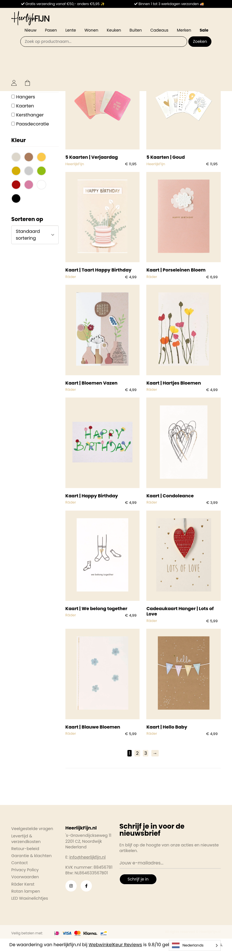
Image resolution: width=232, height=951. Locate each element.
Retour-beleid (25, 848)
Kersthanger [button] (30, 115)
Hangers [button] (25, 97)
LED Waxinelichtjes (29, 898)
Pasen (51, 30)
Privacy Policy (25, 870)
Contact (19, 863)
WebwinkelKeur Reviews (115, 944)
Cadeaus (159, 30)
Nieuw (30, 30)
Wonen (91, 30)
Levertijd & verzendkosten (26, 838)
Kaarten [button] (25, 106)
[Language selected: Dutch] (195, 945)
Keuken (114, 30)
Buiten (136, 30)
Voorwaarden (25, 877)
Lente (70, 30)
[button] (16, 157)
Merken (184, 30)
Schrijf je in (138, 879)
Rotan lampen (25, 891)
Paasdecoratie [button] (32, 124)
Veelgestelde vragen (32, 828)
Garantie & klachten (31, 856)
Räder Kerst (22, 884)
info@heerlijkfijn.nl (87, 857)
